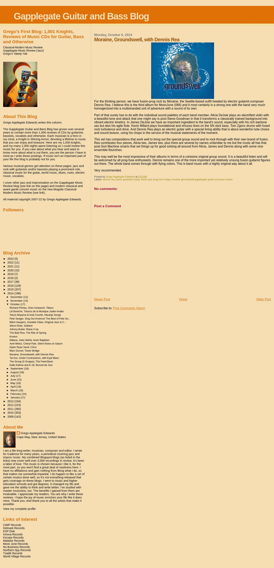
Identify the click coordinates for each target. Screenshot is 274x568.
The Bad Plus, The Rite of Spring (28, 332)
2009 (11, 416)
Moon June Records (15, 543)
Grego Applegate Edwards (38, 433)
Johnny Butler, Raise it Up (24, 329)
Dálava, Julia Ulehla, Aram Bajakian (30, 340)
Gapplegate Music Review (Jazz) (23, 50)
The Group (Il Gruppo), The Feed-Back (31, 361)
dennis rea (108, 179)
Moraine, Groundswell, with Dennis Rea (32, 354)
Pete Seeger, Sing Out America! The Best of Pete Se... (40, 318)
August (14, 372)
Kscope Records (13, 537)
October (15, 304)
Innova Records (13, 534)
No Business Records (16, 547)
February (16, 393)
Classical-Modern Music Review (23, 47)
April (13, 386)
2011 (11, 409)
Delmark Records (14, 528)
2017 (11, 281)
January (15, 397)
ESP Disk (9, 531)
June (13, 379)
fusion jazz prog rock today (155, 179)
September (17, 368)
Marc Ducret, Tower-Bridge (25, 350)
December (16, 297)
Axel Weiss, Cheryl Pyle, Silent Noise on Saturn (36, 343)
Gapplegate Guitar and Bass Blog (81, 16)
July (13, 375)
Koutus (13, 336)
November (16, 300)
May (13, 383)
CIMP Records (12, 525)
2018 (11, 278)
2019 (11, 274)
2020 (11, 270)
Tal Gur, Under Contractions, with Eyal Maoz (34, 357)
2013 (11, 401)
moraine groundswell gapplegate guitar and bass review (202, 179)
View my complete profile (19, 508)
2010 (11, 412)
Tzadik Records (13, 553)
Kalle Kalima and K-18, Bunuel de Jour (31, 365)
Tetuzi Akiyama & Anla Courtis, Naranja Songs (35, 314)
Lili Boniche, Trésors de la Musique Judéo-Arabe (37, 311)
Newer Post (102, 299)
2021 (11, 266)
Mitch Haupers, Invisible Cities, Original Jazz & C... (38, 322)
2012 (11, 405)
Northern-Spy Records (17, 550)
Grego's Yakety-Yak (15, 53)
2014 (11, 293)
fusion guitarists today (128, 179)
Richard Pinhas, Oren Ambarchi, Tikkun (31, 307)
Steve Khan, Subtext (21, 325)
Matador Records (14, 540)
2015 (11, 289)
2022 (11, 262)
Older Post (263, 299)
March (14, 390)
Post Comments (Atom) (129, 308)
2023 (11, 258)
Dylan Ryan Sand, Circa (23, 347)
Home (183, 299)
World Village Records (17, 556)
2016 (11, 285)
